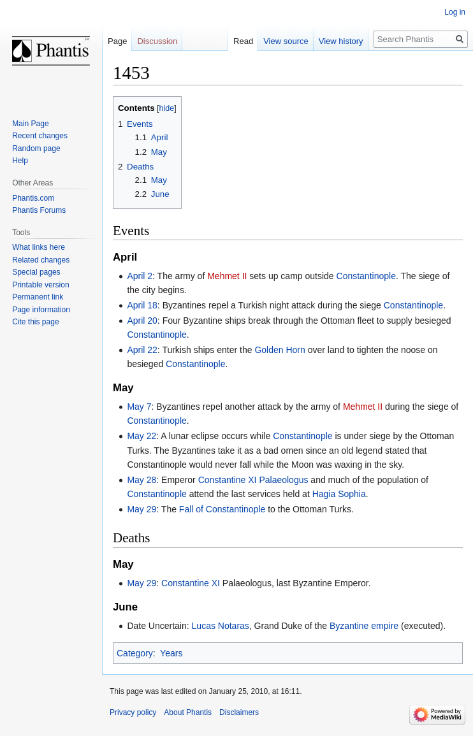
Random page (36, 148)
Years (171, 653)
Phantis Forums (39, 210)
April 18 (142, 305)
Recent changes (40, 135)
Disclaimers (239, 712)
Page (117, 41)
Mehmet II (227, 276)
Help (20, 160)
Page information (41, 309)
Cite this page (35, 321)
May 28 (141, 480)
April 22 (142, 350)
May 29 (141, 509)
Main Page (30, 123)
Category (135, 653)
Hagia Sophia (339, 494)
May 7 (139, 406)
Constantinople (366, 276)
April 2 (139, 276)
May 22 (141, 436)
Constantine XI (190, 583)
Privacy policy (133, 712)
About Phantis (188, 712)
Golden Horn (279, 350)
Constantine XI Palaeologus (253, 480)
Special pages (36, 272)
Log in (454, 12)
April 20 (142, 320)
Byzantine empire (364, 626)
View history (341, 41)
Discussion (157, 41)
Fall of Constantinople (222, 509)
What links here (38, 247)
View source (286, 41)
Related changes (40, 260)
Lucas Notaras (220, 626)
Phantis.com (33, 198)
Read (243, 41)
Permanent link (37, 296)
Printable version (40, 284)
